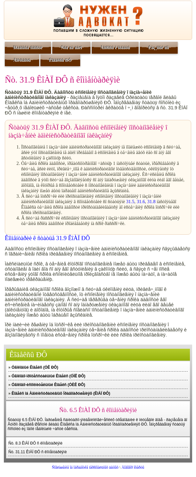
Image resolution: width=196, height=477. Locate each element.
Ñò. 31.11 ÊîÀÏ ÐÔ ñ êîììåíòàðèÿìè (37, 452)
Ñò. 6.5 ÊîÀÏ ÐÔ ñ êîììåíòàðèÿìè (98, 410)
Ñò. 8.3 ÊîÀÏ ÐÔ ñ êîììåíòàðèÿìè (35, 443)
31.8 (151, 201)
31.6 (141, 201)
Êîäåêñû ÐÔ (60, 60)
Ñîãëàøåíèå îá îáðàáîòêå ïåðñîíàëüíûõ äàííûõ (85, 467)
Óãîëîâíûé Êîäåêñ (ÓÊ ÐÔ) (35, 367)
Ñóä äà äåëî (71, 47)
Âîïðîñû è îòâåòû (115, 47)
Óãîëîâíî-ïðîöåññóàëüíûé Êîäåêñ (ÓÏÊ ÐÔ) (48, 376)
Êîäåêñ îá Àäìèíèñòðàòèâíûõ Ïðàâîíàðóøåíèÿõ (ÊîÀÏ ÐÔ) (61, 393)
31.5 (130, 201)
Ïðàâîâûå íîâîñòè (28, 47)
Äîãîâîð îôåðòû (133, 467)
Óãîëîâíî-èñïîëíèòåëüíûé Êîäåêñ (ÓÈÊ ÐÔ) (48, 384)
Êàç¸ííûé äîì (159, 47)
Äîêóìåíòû (22, 60)
